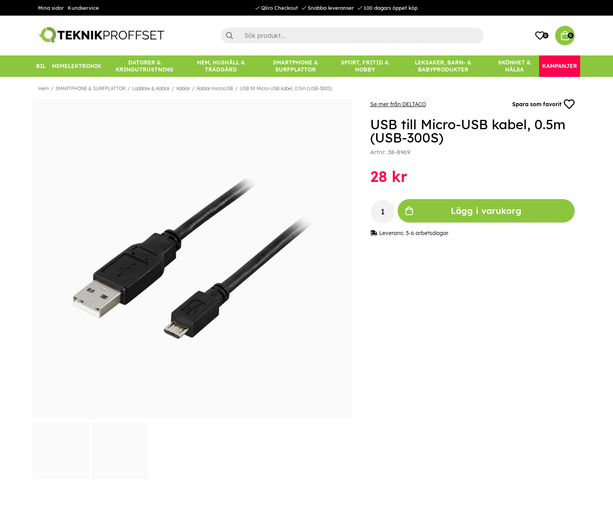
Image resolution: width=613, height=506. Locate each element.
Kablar (183, 88)
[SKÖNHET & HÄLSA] (514, 66)
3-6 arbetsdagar (427, 233)
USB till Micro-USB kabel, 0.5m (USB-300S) (286, 88)
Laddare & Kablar (151, 88)
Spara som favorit (543, 104)
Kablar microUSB (215, 88)
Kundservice (83, 8)
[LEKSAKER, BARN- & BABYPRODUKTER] (443, 66)
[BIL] (41, 66)
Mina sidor (51, 8)
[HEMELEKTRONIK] (76, 66)
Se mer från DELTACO (398, 104)
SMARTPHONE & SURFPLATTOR (90, 88)
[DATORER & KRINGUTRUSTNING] (144, 66)
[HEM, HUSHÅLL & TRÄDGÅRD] (221, 66)
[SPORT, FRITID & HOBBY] (365, 66)
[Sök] (352, 35)
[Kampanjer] (559, 66)
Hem (43, 88)
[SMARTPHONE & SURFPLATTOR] (295, 66)
